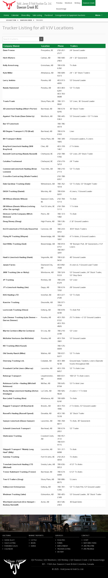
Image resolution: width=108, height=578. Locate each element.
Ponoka (59, 3)
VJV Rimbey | (64, 560)
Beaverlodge (61, 9)
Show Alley (25, 15)
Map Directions (90, 543)
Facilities (61, 540)
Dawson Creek (88, 3)
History (60, 552)
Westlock (68, 3)
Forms (59, 543)
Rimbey (77, 3)
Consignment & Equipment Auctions (70, 15)
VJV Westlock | (50, 560)
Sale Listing (37, 15)
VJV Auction (11, 20)
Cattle (34, 540)
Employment (62, 546)
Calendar (15, 15)
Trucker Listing (63, 549)
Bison (33, 543)
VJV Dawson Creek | (79, 560)
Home (6, 15)
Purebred (49, 15)
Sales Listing (10, 543)
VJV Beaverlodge (97, 560)
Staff (86, 540)
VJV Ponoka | (37, 560)
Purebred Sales (11, 546)
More (97, 15)
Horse (33, 546)
